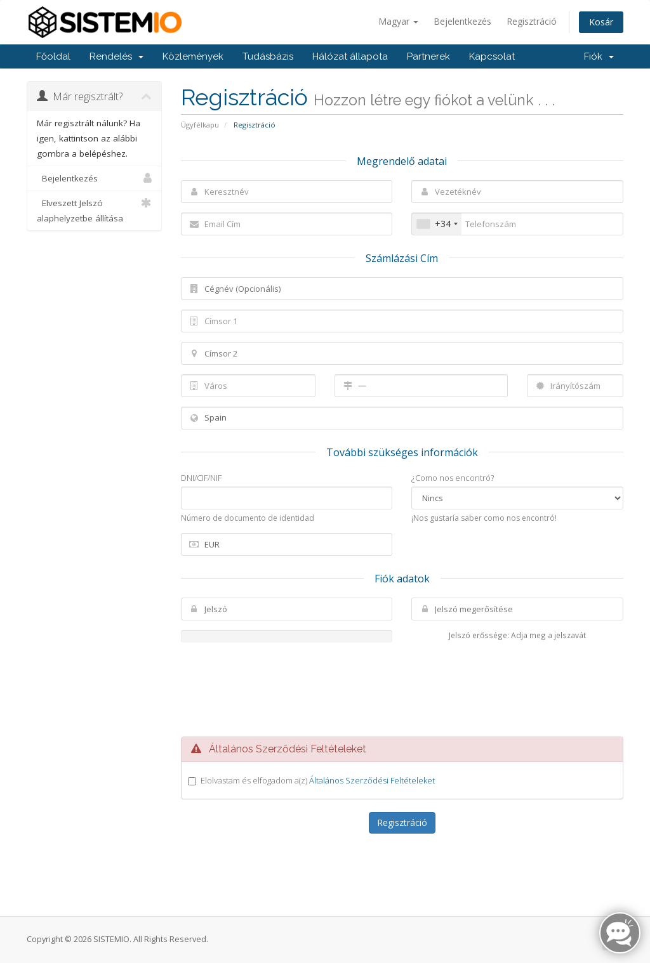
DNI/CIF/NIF (201, 477)
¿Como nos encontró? (452, 477)
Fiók (599, 56)
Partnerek (428, 56)
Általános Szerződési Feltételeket (372, 780)
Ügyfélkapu (200, 124)
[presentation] (401, 689)
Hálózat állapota (350, 56)
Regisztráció (532, 21)
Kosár (601, 22)
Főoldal (53, 56)
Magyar (398, 21)
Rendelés (116, 56)
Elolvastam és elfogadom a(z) (318, 780)
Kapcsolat (492, 56)
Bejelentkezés (462, 21)
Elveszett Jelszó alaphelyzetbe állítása (94, 209)
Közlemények (192, 56)
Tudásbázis (267, 56)
